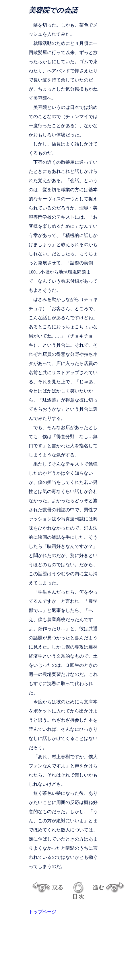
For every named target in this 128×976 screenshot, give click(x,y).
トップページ (42, 911)
